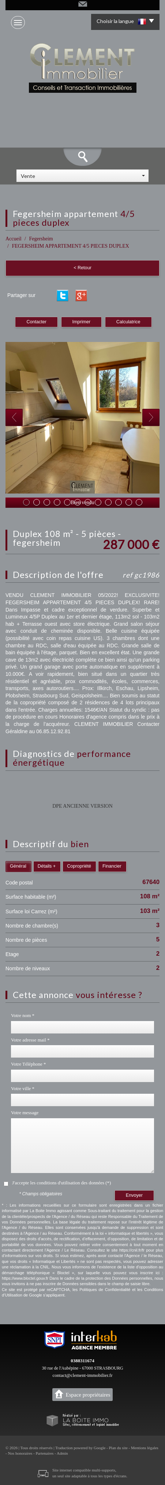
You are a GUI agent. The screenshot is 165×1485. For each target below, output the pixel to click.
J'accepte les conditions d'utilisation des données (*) (61, 1182)
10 (118, 502)
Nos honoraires (20, 1453)
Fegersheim (41, 238)
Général (18, 866)
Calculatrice (128, 321)
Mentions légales (144, 1448)
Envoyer (134, 1195)
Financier (111, 866)
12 (139, 502)
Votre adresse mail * (30, 1040)
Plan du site (118, 1448)
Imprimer (81, 321)
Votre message (24, 1112)
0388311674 (82, 1360)
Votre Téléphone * (28, 1064)
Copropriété (79, 866)
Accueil (13, 238)
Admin (62, 1453)
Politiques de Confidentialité (104, 1289)
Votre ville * (22, 1088)
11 (128, 502)
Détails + (47, 866)
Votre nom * (22, 1015)
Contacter (36, 321)
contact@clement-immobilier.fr (83, 1375)
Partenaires (45, 1453)
